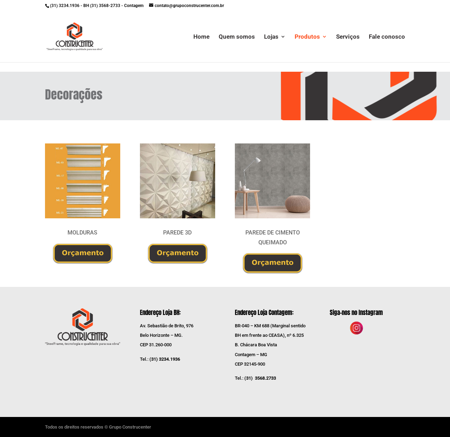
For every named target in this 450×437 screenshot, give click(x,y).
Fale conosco (387, 37)
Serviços (348, 37)
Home (201, 37)
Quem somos (237, 37)
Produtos (307, 37)
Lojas (271, 37)
